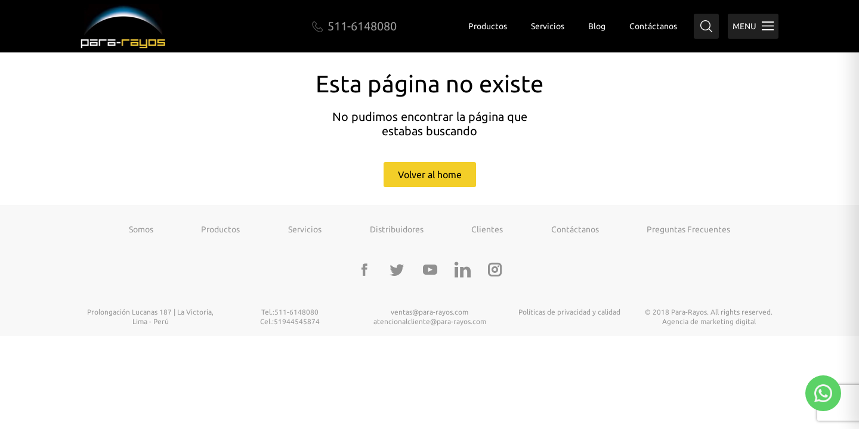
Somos (141, 229)
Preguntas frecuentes (688, 229)
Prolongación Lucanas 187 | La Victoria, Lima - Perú (150, 316)
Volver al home (430, 174)
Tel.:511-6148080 (290, 312)
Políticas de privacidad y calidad (569, 312)
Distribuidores (397, 229)
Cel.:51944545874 (290, 321)
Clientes (487, 229)
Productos (487, 26)
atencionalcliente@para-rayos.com (429, 321)
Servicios (547, 26)
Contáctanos (653, 26)
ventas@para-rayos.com (429, 312)
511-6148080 (354, 26)
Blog (596, 26)
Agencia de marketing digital (709, 321)
